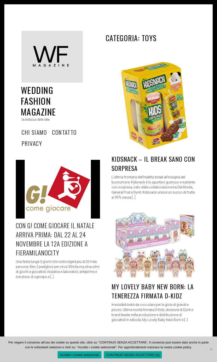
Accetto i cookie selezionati (79, 355)
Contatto (64, 132)
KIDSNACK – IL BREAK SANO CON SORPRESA (153, 163)
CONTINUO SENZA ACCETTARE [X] (133, 355)
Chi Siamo (34, 132)
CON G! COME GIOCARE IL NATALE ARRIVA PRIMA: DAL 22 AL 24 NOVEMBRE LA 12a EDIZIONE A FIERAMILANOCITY (55, 239)
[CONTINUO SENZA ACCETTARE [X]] (211, 349)
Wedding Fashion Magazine (38, 101)
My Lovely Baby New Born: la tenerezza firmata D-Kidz (152, 291)
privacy (32, 143)
